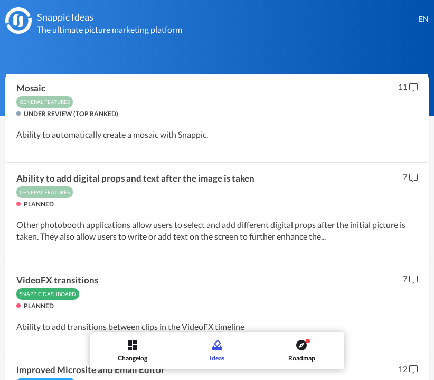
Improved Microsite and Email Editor (90, 370)
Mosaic (30, 88)
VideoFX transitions (57, 280)
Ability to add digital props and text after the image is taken (135, 178)
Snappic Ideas (65, 17)
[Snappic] (18, 20)
